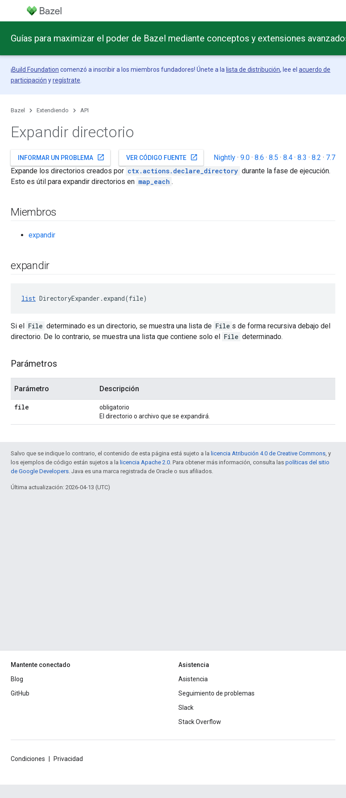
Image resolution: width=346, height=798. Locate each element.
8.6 (259, 157)
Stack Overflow (199, 721)
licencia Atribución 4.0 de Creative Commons (268, 453)
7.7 (330, 157)
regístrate (66, 80)
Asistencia (193, 679)
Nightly (224, 157)
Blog (17, 679)
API (84, 110)
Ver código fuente (162, 157)
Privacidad (68, 758)
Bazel (18, 110)
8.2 (316, 157)
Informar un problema (61, 157)
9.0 (245, 157)
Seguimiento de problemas (216, 693)
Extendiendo (53, 110)
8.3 (302, 157)
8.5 (273, 157)
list (28, 298)
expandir (42, 235)
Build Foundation (35, 69)
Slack (186, 707)
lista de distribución (253, 69)
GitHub (20, 693)
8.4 (287, 157)
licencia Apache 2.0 (145, 462)
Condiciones (28, 758)
